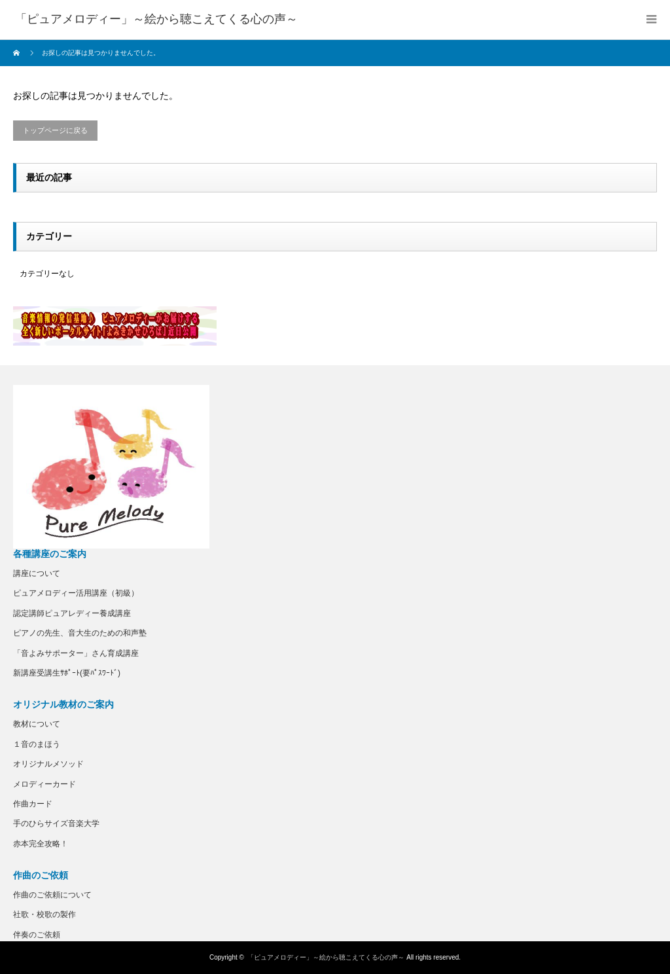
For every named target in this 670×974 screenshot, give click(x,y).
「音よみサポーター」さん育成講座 (76, 653)
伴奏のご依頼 (36, 934)
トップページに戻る (55, 130)
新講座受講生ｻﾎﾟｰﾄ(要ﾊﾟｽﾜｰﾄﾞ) (66, 672)
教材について (36, 724)
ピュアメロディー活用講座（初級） (76, 593)
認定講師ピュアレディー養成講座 (72, 613)
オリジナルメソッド (48, 763)
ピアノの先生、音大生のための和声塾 (80, 633)
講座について (36, 573)
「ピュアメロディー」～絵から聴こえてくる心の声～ (325, 957)
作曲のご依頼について (52, 894)
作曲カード (32, 803)
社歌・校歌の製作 (44, 914)
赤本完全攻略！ (40, 843)
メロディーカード (44, 784)
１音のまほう (36, 744)
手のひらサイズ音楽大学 (56, 823)
